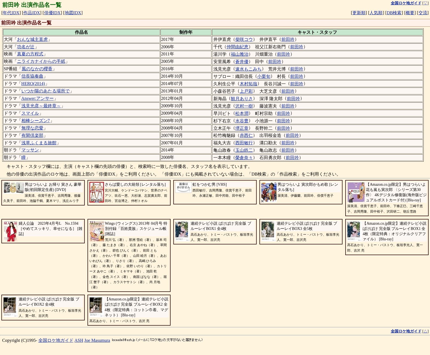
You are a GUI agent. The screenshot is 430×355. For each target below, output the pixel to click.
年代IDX (11, 12)
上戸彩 (246, 91)
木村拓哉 (248, 83)
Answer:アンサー (37, 98)
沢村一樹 (244, 106)
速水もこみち (248, 69)
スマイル (30, 113)
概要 (410, 12)
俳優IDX (52, 12)
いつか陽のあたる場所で (45, 91)
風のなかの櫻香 (37, 68)
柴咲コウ (244, 39)
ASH (79, 340)
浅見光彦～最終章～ (41, 105)
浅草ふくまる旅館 (38, 142)
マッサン (30, 150)
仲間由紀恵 (237, 46)
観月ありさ (242, 98)
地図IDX (73, 12)
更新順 (359, 12)
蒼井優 (241, 61)
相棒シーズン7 (35, 120)
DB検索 (394, 12)
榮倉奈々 (244, 157)
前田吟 (288, 39)
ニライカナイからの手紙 (41, 61)
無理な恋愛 (32, 128)
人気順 (376, 12)
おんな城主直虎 (32, 39)
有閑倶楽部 (32, 135)
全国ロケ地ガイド (55, 340)
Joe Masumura (97, 340)
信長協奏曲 (32, 76)
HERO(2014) (33, 83)
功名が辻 (26, 46)
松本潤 (241, 113)
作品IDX (31, 12)
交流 (422, 12)
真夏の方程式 (30, 54)
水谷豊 (241, 121)
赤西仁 (246, 135)
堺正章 (241, 128)
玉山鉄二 (244, 150)
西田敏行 (244, 142)
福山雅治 (239, 54)
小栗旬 (263, 76)
